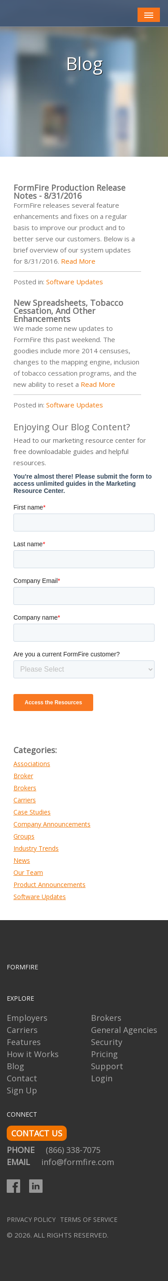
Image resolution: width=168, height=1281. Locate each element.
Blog (15, 1066)
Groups (23, 836)
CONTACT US (36, 1133)
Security (106, 1042)
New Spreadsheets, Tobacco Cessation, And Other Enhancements (68, 310)
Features (24, 1042)
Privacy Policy (31, 1219)
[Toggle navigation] (149, 15)
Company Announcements (51, 824)
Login (101, 1078)
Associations (31, 763)
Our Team (28, 872)
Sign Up (22, 1090)
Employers (27, 1017)
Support (107, 1066)
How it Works (33, 1054)
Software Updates (74, 281)
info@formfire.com (77, 1162)
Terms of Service (88, 1219)
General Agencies (124, 1029)
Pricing (104, 1054)
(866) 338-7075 (73, 1149)
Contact (22, 1078)
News (21, 860)
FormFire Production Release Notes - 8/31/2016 (69, 191)
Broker (23, 775)
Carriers (24, 800)
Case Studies (32, 812)
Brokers (24, 788)
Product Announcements (49, 884)
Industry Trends (36, 848)
